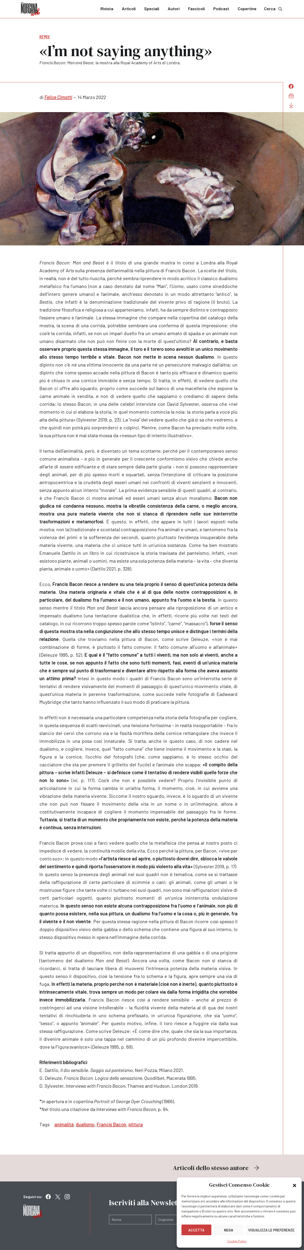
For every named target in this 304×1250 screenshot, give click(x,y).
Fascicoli (196, 8)
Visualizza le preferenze (271, 1230)
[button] (294, 1185)
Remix (44, 37)
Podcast (221, 8)
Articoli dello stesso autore (216, 1168)
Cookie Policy (237, 1241)
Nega (228, 1230)
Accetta (196, 1230)
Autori (174, 8)
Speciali (151, 8)
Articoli (129, 8)
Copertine (247, 8)
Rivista (106, 8)
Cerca (273, 8)
